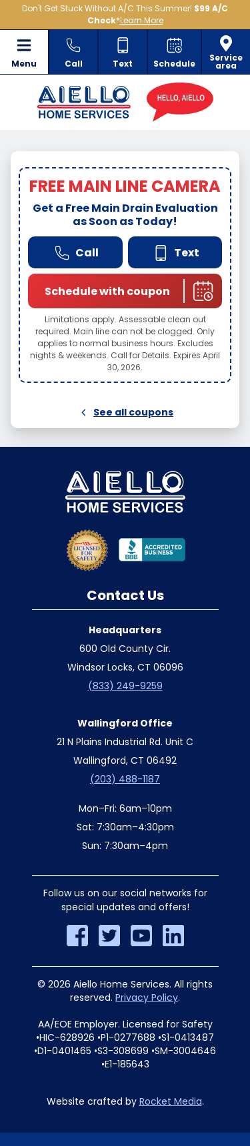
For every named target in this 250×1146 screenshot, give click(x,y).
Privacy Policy (146, 997)
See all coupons (125, 412)
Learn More (141, 20)
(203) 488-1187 (125, 779)
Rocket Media (170, 1101)
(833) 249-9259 (125, 686)
